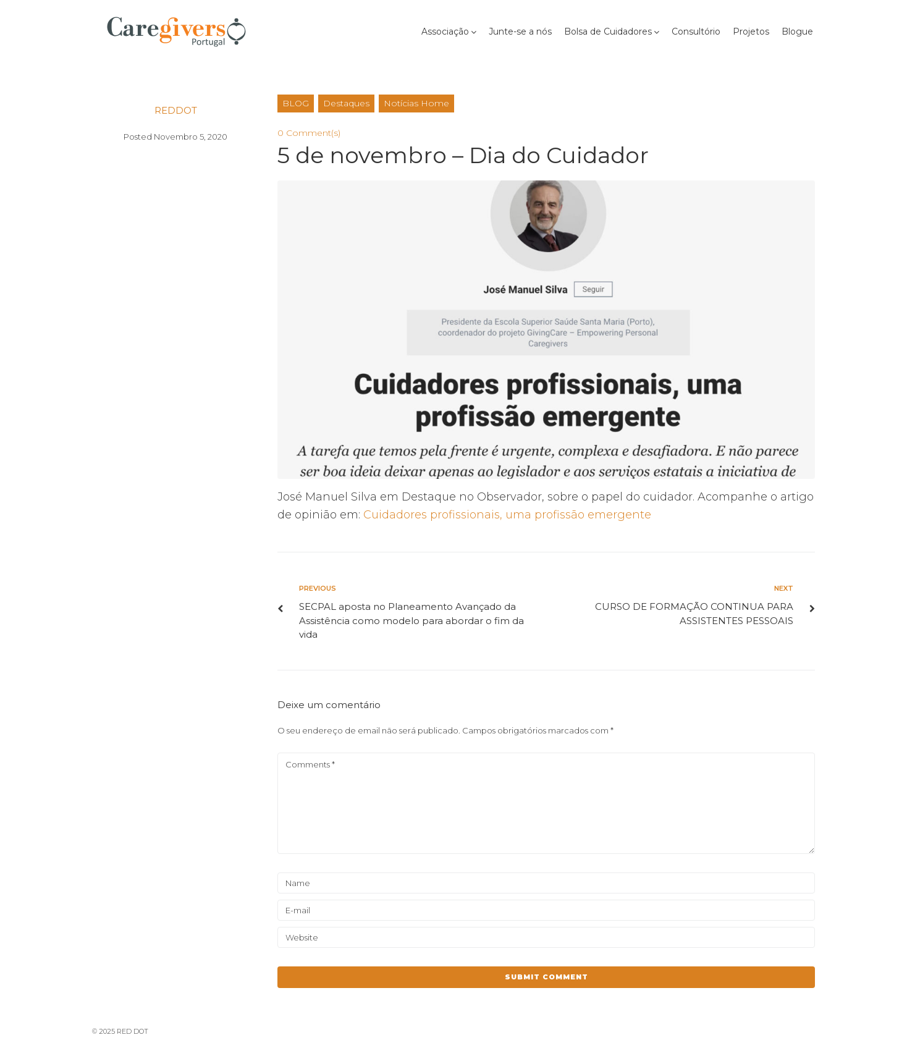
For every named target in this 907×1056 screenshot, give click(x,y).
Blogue (797, 31)
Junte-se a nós (520, 31)
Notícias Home (416, 103)
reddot (175, 110)
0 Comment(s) (308, 132)
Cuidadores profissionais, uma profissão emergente (507, 515)
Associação (445, 31)
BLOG (295, 103)
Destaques (346, 103)
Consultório (696, 31)
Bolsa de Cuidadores (608, 31)
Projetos (751, 31)
